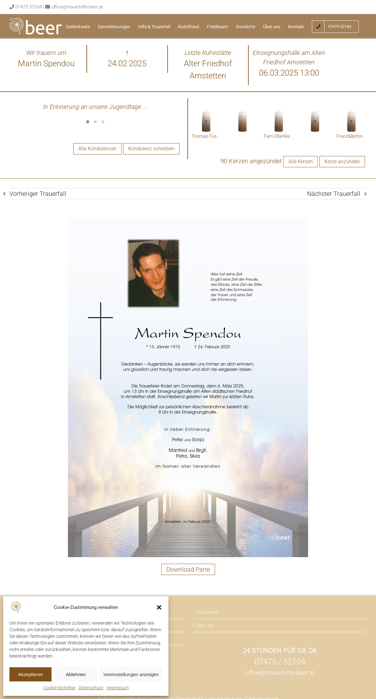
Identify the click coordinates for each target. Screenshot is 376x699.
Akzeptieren (30, 674)
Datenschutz (91, 687)
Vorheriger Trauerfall (37, 193)
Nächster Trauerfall (333, 193)
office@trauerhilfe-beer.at (77, 7)
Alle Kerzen (300, 161)
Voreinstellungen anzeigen (131, 674)
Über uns (205, 625)
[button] (159, 607)
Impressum (118, 687)
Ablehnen (76, 674)
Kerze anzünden (342, 161)
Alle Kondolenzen (97, 149)
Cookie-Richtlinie (59, 687)
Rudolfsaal (207, 612)
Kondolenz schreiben (151, 149)
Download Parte (188, 569)
